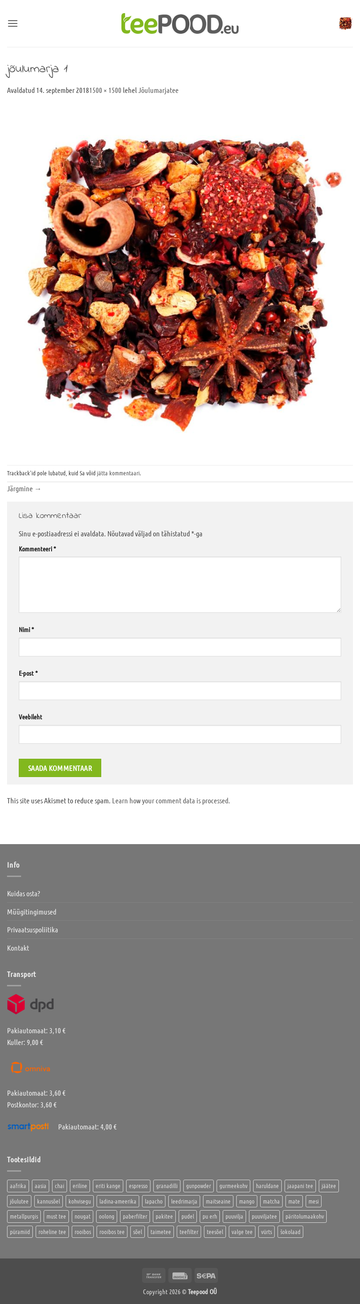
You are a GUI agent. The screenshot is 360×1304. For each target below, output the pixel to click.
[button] (12, 23)
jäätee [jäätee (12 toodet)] (329, 1186)
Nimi (26, 629)
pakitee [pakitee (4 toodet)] (164, 1216)
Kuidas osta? (23, 893)
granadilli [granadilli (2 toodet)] (167, 1186)
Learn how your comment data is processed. (171, 800)
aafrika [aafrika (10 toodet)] (18, 1186)
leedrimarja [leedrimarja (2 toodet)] (184, 1201)
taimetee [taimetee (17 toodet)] (160, 1231)
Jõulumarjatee (158, 89)
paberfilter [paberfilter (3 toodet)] (135, 1216)
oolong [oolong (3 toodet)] (106, 1216)
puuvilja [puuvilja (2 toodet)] (234, 1216)
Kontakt (18, 947)
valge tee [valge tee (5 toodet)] (242, 1231)
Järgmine (24, 488)
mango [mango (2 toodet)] (247, 1201)
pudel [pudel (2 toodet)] (187, 1216)
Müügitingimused (31, 911)
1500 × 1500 (105, 89)
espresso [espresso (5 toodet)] (138, 1186)
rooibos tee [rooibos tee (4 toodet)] (112, 1231)
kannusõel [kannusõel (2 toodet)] (48, 1201)
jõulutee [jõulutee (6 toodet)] (19, 1201)
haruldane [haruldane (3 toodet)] (267, 1186)
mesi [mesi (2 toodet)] (313, 1201)
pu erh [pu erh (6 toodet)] (209, 1216)
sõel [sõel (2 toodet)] (137, 1231)
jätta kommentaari (118, 473)
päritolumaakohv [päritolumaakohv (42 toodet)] (304, 1216)
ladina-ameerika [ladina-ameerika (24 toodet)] (117, 1201)
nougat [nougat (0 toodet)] (82, 1216)
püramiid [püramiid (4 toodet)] (20, 1231)
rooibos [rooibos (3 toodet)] (83, 1231)
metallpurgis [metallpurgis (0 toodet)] (24, 1216)
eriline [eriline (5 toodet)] (80, 1186)
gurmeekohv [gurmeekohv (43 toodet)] (233, 1186)
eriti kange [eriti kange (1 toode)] (108, 1186)
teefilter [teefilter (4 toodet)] (189, 1231)
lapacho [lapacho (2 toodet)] (154, 1201)
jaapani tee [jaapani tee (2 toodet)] (300, 1186)
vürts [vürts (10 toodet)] (266, 1231)
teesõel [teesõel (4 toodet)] (215, 1231)
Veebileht (30, 716)
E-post (28, 673)
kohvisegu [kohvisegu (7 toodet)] (79, 1201)
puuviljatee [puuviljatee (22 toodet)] (264, 1216)
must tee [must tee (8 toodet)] (56, 1216)
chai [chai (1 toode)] (59, 1186)
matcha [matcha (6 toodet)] (271, 1201)
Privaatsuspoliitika (32, 929)
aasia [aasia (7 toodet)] (40, 1186)
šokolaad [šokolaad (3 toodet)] (290, 1231)
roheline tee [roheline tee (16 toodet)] (52, 1231)
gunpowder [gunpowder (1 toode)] (198, 1186)
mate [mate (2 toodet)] (294, 1201)
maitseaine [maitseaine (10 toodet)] (218, 1201)
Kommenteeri (37, 548)
